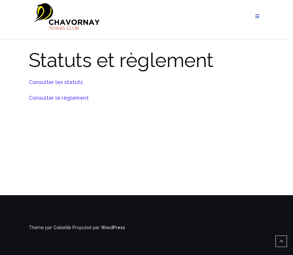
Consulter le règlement (59, 98)
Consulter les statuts (56, 82)
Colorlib (62, 227)
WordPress (113, 227)
